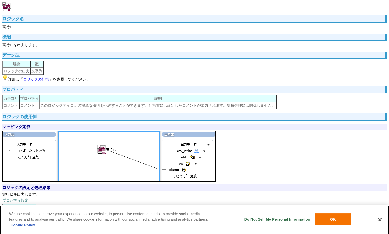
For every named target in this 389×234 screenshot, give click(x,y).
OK (333, 220)
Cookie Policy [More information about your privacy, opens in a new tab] (23, 225)
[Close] (380, 220)
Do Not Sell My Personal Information (277, 220)
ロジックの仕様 (36, 79)
